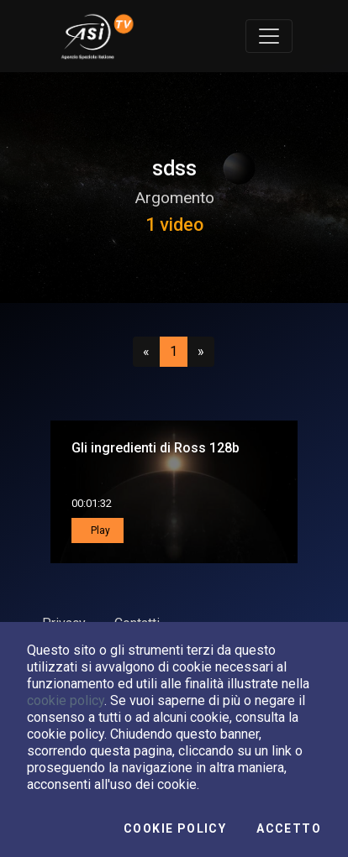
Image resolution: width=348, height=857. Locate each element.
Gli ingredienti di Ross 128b (155, 448)
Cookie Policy (175, 828)
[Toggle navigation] (269, 36)
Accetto (288, 828)
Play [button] (99, 530)
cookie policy (65, 700)
